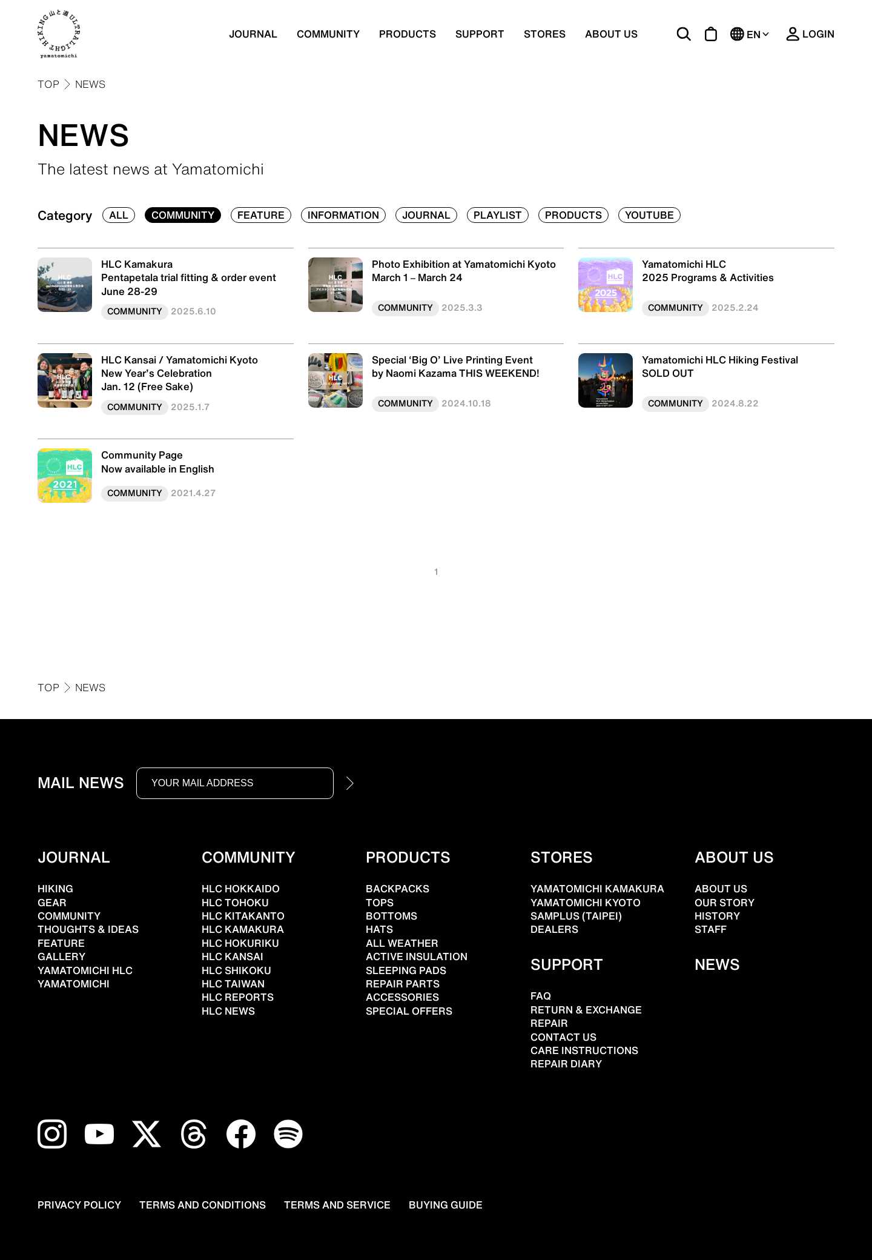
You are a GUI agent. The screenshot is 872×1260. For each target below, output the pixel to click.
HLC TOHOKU (235, 902)
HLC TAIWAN (233, 984)
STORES (545, 34)
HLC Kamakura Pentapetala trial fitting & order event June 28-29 (188, 277)
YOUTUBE (649, 215)
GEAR (52, 902)
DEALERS (554, 929)
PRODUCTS (407, 34)
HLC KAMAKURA (243, 929)
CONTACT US (563, 1037)
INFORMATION (343, 215)
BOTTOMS (391, 916)
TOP (48, 84)
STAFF (711, 929)
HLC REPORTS (238, 997)
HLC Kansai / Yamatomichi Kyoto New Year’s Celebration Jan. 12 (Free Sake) (179, 373)
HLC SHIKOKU (236, 970)
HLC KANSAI (232, 956)
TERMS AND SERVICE (337, 1205)
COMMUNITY (328, 34)
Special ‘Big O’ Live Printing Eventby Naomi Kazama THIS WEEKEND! (456, 366)
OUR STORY (725, 902)
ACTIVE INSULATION (416, 956)
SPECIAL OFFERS (409, 1011)
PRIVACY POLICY (79, 1205)
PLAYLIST (498, 215)
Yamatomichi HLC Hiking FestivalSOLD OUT (720, 366)
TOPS (380, 902)
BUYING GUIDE (446, 1205)
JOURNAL (253, 34)
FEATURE (261, 215)
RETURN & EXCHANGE (586, 1010)
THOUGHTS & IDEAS (88, 929)
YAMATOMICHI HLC (85, 970)
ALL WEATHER (402, 943)
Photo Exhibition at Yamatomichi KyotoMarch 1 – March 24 (464, 270)
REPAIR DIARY (566, 1064)
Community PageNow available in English (157, 461)
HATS (379, 929)
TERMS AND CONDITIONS (202, 1205)
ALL (118, 215)
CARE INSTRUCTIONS (584, 1050)
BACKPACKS (397, 889)
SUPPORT (479, 34)
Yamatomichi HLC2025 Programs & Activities (708, 270)
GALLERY (61, 956)
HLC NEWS (228, 1011)
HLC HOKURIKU (240, 943)
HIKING (55, 889)
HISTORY (717, 916)
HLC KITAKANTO (243, 916)
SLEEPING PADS (406, 970)
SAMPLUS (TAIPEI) (576, 916)
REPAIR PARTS (403, 984)
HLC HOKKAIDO (241, 889)
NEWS (90, 84)
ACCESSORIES (402, 997)
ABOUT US (611, 34)
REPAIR (549, 1023)
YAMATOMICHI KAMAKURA (597, 889)
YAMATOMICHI (74, 984)
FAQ (540, 996)
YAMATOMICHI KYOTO (585, 902)
